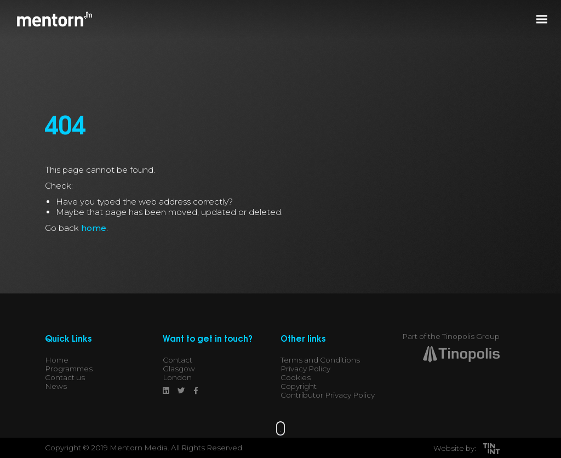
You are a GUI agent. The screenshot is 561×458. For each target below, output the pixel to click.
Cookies (295, 377)
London (177, 377)
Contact (177, 359)
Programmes (69, 368)
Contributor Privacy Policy (327, 395)
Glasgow (179, 368)
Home (56, 359)
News (56, 386)
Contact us (65, 377)
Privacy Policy (305, 368)
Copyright (298, 386)
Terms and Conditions (320, 359)
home (93, 228)
